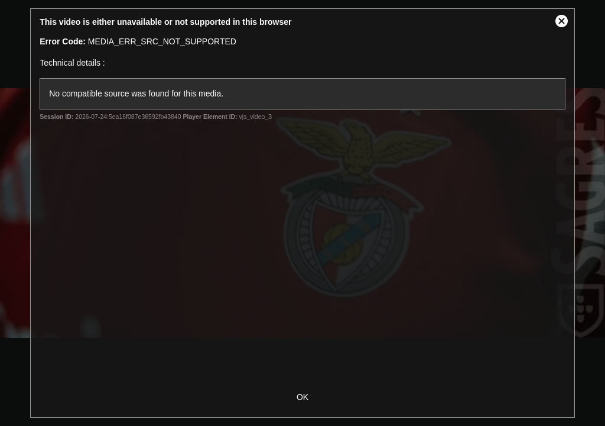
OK (302, 397)
